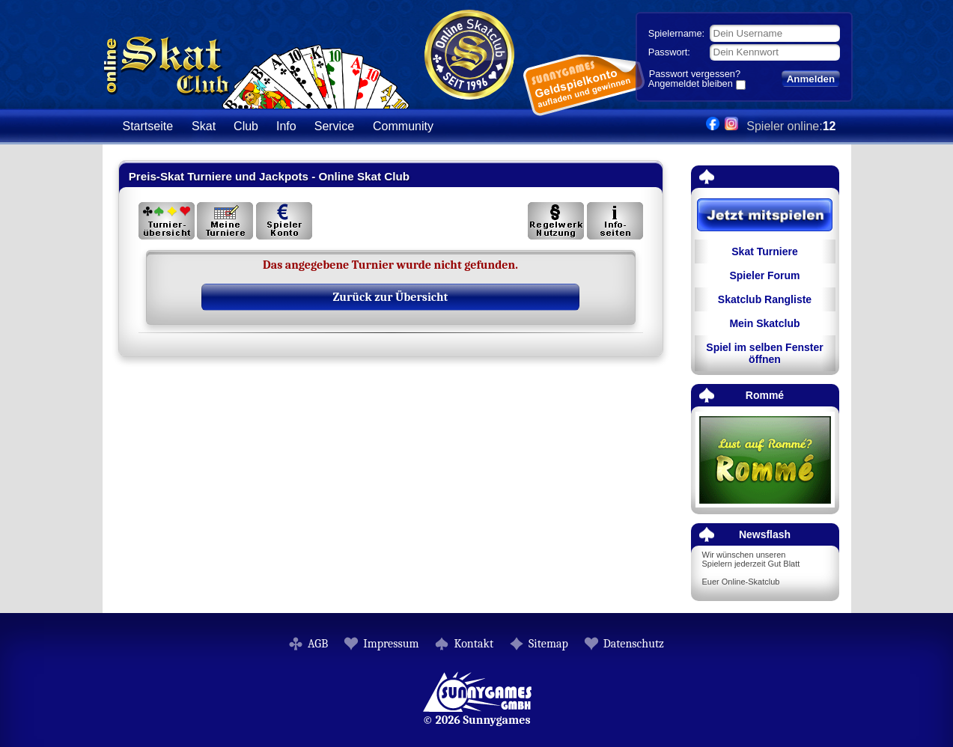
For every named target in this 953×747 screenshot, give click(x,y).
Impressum (390, 643)
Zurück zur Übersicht (390, 297)
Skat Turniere (764, 251)
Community (403, 126)
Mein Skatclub (764, 323)
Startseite (148, 126)
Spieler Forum (764, 275)
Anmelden (811, 79)
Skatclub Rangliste (765, 299)
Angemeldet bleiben (690, 84)
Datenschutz (633, 643)
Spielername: (676, 33)
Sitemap (548, 643)
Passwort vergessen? (694, 73)
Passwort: (669, 52)
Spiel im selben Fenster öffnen (764, 353)
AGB (318, 643)
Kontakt (473, 643)
